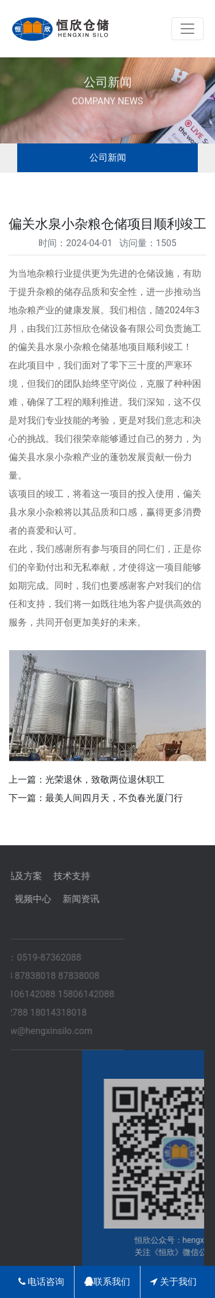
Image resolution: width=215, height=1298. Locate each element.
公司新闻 (107, 157)
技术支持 (42, 875)
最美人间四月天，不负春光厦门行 (114, 797)
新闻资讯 (51, 898)
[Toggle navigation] (187, 28)
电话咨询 (41, 1281)
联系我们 (107, 1281)
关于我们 (173, 1281)
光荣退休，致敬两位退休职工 (105, 779)
